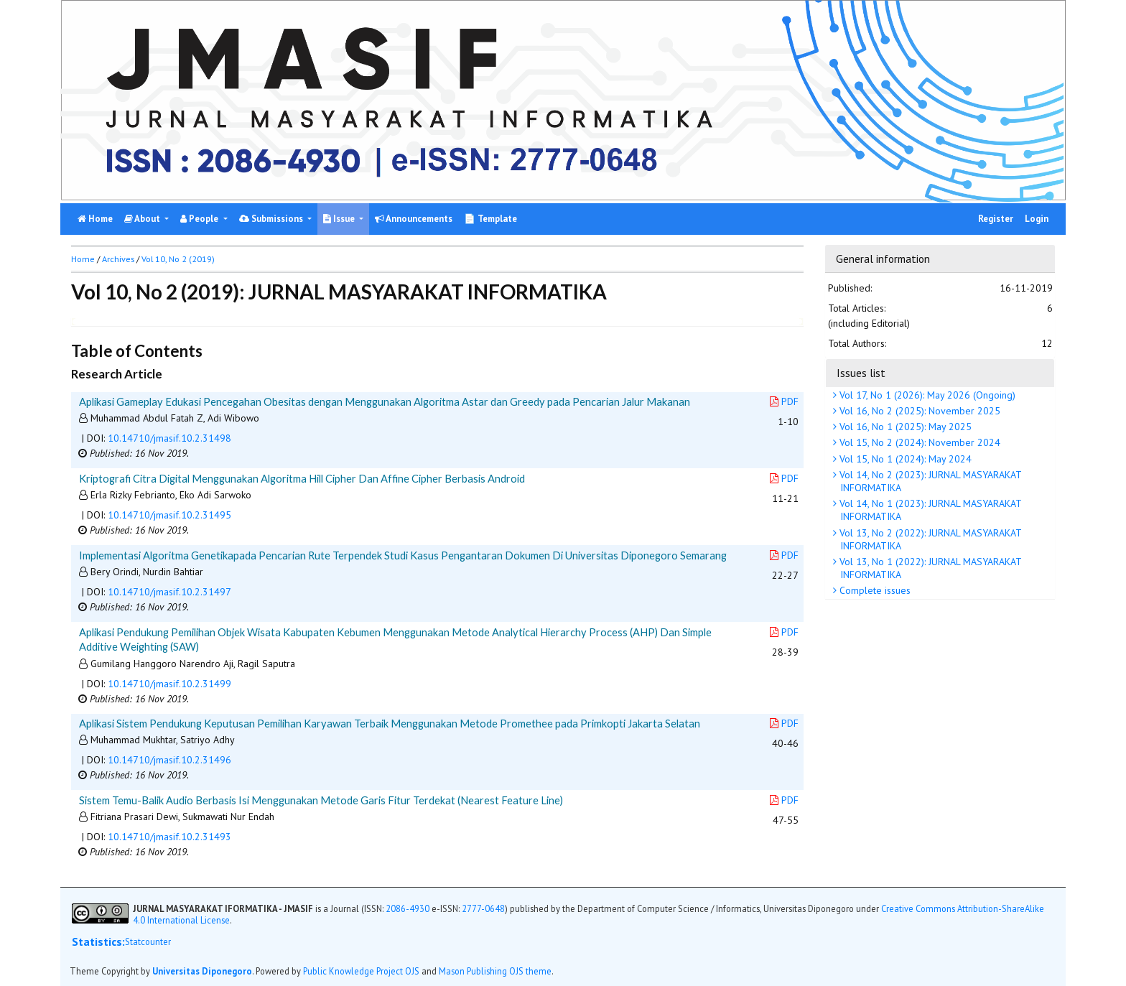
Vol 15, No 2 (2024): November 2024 (918, 442)
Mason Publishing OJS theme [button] (495, 971)
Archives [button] (118, 259)
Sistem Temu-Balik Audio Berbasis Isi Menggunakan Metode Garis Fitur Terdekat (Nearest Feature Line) (321, 800)
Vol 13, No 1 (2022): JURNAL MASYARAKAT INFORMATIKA (929, 568)
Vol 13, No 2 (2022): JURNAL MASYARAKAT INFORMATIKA (929, 539)
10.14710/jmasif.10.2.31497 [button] (169, 591)
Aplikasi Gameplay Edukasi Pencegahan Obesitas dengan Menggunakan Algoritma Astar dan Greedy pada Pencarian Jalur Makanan (384, 401)
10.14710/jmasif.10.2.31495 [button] (169, 514)
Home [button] (83, 259)
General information (883, 258)
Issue (340, 219)
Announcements (413, 219)
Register (995, 219)
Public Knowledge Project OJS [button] (361, 971)
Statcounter (148, 941)
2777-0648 (483, 908)
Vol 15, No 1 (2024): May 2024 (904, 458)
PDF (784, 401)
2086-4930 (407, 908)
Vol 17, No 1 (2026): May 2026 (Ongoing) (926, 395)
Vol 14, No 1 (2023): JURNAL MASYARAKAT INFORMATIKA (929, 510)
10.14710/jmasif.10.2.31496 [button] (169, 759)
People (200, 219)
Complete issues (874, 590)
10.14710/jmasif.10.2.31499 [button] (169, 683)
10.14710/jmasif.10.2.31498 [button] (169, 438)
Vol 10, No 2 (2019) (178, 259)
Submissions (272, 219)
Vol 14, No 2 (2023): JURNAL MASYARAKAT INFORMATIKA (929, 481)
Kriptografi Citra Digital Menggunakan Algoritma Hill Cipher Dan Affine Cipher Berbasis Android (302, 478)
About (143, 219)
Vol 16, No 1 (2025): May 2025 (904, 426)
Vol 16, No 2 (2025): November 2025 (918, 410)
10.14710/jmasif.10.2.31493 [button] (169, 836)
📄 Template (490, 219)
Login (1036, 219)
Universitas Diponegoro (202, 971)
